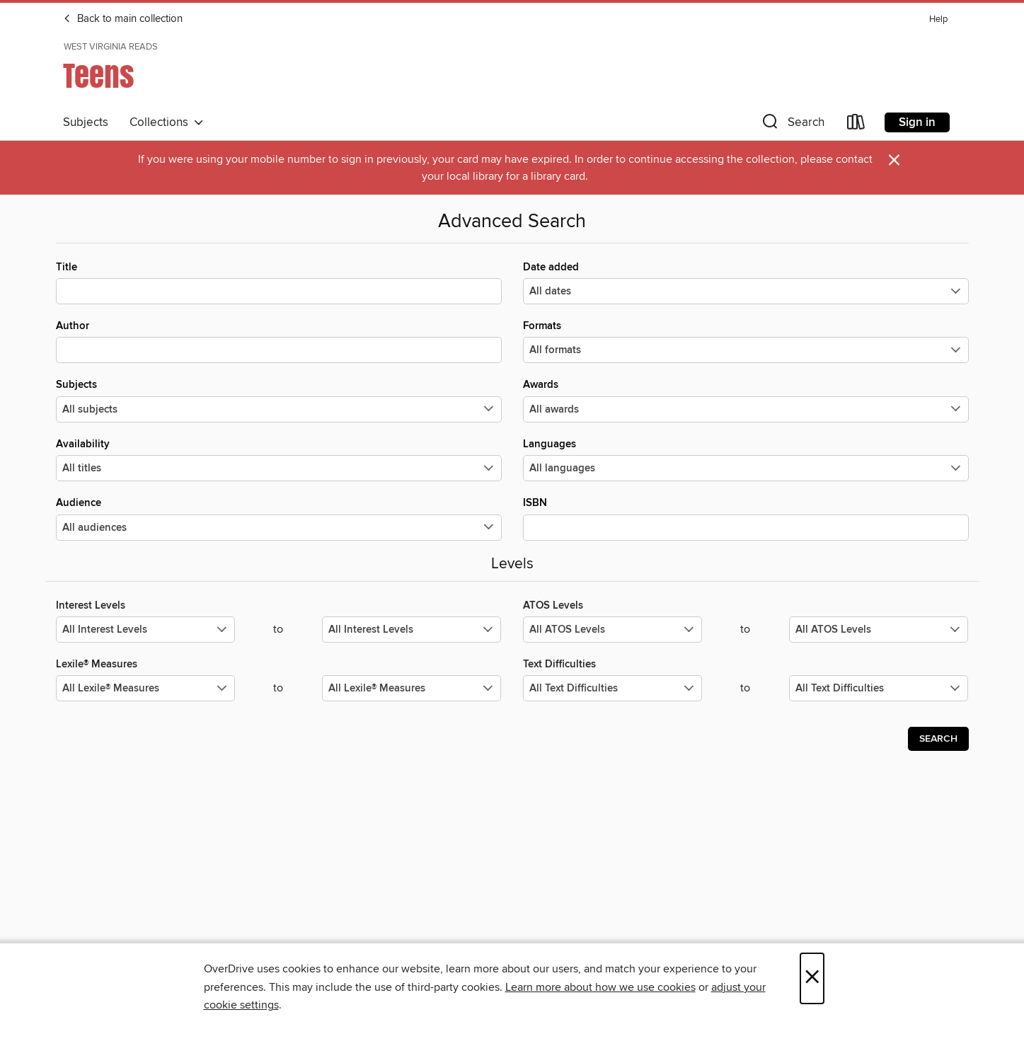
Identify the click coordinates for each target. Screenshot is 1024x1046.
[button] (792, 125)
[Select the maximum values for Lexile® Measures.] (411, 688)
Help (938, 19)
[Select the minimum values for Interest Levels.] (145, 629)
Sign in (917, 122)
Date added (746, 282)
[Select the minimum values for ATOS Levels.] (612, 629)
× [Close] (812, 978)
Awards (746, 400)
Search (938, 738)
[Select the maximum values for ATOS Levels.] (878, 629)
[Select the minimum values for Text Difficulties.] (612, 688)
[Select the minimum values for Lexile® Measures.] (145, 688)
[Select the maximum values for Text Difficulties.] (878, 688)
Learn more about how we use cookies (600, 987)
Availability (279, 459)
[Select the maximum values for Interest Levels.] (411, 629)
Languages (746, 459)
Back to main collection (123, 19)
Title (279, 282)
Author (279, 341)
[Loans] (856, 125)
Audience (279, 518)
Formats (746, 341)
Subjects (85, 122)
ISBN (746, 518)
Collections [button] (167, 122)
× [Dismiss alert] (894, 160)
